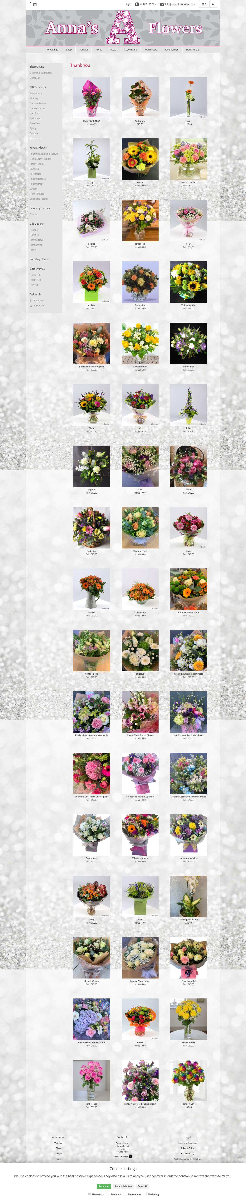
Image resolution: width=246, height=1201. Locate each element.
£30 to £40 (35, 280)
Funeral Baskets (38, 179)
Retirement (35, 118)
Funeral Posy (36, 184)
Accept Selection (123, 1186)
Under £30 (35, 275)
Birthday (34, 98)
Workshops (151, 49)
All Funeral (35, 174)
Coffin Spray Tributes (40, 159)
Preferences (132, 1194)
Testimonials (172, 49)
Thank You (35, 138)
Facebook (37, 300)
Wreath (33, 189)
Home (99, 49)
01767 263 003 (123, 1156)
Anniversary (36, 93)
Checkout (35, 78)
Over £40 (34, 285)
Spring (33, 128)
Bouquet (34, 230)
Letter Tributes (37, 164)
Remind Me (192, 49)
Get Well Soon (37, 108)
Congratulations (38, 103)
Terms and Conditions (187, 1143)
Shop (69, 49)
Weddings (52, 49)
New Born (35, 113)
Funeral (83, 49)
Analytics (114, 1194)
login (128, 4)
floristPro (197, 1159)
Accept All (104, 1186)
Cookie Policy (187, 1153)
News (113, 49)
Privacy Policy (187, 1148)
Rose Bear (35, 123)
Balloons (34, 214)
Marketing (151, 1194)
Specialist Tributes (39, 199)
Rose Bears (130, 49)
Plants (33, 250)
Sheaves (34, 169)
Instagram (37, 305)
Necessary (96, 1194)
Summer (34, 133)
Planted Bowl (36, 240)
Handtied (34, 235)
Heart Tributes (37, 194)
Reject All (142, 1186)
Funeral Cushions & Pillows (44, 154)
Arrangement (36, 245)
